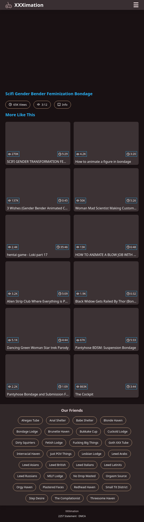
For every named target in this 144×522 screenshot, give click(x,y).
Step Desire (36, 498)
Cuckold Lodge (118, 431)
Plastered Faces (53, 487)
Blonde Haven (113, 420)
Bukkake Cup (88, 431)
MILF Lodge (55, 476)
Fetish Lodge (54, 443)
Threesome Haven (102, 498)
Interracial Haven (28, 454)
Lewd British (57, 465)
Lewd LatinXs (113, 465)
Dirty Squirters (25, 443)
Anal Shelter (58, 420)
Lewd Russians (27, 476)
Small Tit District (116, 487)
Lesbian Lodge (91, 454)
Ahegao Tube (30, 420)
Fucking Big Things (85, 443)
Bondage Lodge (27, 431)
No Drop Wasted (84, 476)
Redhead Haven (84, 487)
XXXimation (24, 4)
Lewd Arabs (119, 454)
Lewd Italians (85, 465)
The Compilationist (67, 498)
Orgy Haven (24, 487)
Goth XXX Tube (119, 443)
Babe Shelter (84, 420)
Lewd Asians (30, 465)
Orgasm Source (116, 476)
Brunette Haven (59, 431)
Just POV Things (60, 454)
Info (62, 105)
